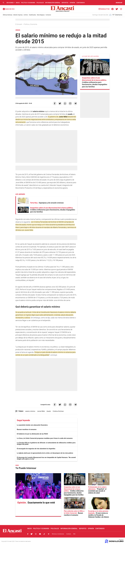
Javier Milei (41, 411)
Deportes (65, 2)
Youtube (40, 534)
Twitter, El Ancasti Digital (31, 534)
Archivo (26, 15)
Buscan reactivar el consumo (26, 429)
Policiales (40, 2)
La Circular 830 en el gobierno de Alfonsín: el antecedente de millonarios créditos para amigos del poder (46, 443)
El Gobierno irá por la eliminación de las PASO (32, 434)
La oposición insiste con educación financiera (32, 425)
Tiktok (44, 534)
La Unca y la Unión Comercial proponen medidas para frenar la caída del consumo (45, 438)
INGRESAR (119, 2)
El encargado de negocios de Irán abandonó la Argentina (36, 449)
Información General (52, 2)
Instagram (36, 534)
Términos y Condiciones (58, 534)
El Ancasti (18, 24)
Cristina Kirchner (58, 411)
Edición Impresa (18, 15)
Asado (49, 411)
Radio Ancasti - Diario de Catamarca (8, 9)
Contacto (48, 15)
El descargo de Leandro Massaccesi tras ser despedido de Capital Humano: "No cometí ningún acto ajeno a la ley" (46, 458)
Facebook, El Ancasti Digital (27, 534)
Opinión (72, 2)
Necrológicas (41, 15)
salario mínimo (30, 411)
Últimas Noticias (7, 15)
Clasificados (32, 15)
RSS (74, 534)
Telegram (48, 534)
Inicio (18, 2)
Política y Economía (28, 2)
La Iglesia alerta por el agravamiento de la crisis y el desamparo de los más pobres (45, 453)
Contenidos (80, 2)
